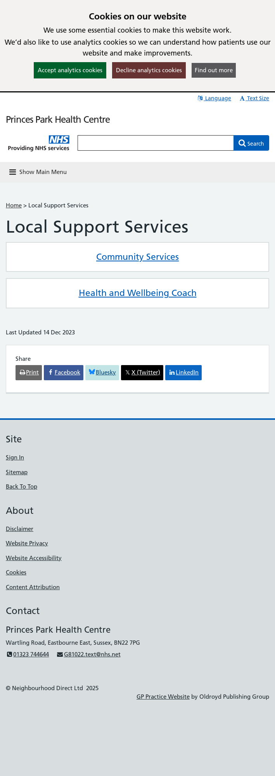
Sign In (15, 457)
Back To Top (21, 486)
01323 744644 (27, 654)
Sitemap (17, 472)
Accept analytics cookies (70, 70)
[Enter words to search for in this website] (156, 143)
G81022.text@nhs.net (88, 654)
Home (14, 205)
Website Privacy (27, 543)
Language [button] (214, 98)
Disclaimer (19, 528)
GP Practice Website (163, 696)
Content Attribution (33, 587)
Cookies (16, 572)
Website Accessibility (34, 558)
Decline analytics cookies (149, 70)
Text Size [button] (254, 98)
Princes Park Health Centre (58, 119)
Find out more (214, 70)
